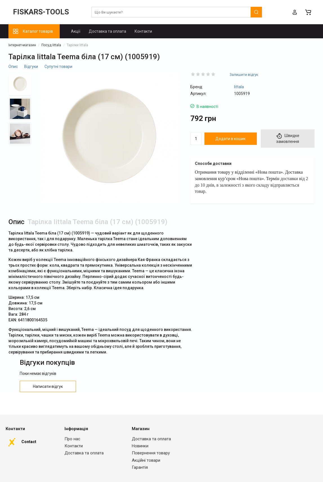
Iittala (239, 87)
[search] (177, 12)
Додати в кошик (230, 138)
